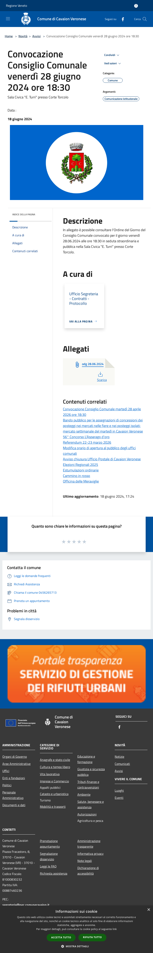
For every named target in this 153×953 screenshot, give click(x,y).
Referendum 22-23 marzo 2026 (87, 442)
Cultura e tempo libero (55, 767)
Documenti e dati (13, 805)
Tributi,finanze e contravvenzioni (88, 784)
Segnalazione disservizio (49, 856)
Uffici (5, 770)
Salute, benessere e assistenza (90, 804)
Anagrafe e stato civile (55, 759)
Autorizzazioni (87, 814)
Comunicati (122, 763)
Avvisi (36, 36)
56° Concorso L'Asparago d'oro (86, 436)
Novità (22, 36)
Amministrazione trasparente (88, 844)
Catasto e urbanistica (54, 793)
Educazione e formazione (86, 759)
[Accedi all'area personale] (136, 5)
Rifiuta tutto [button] (92, 937)
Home (9, 36)
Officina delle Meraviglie (81, 481)
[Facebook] (121, 19)
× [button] (148, 909)
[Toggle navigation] (8, 18)
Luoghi (119, 790)
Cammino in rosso (76, 475)
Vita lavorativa (50, 774)
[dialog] (76, 929)
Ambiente (83, 794)
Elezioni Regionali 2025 (80, 464)
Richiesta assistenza (53, 873)
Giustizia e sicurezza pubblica (91, 772)
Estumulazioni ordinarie (81, 470)
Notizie (119, 756)
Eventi (119, 797)
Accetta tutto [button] (61, 937)
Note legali (84, 860)
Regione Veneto (16, 5)
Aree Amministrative (16, 763)
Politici (7, 785)
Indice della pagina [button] (23, 214)
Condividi (112, 55)
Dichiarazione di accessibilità (88, 870)
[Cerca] (144, 19)
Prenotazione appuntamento (50, 844)
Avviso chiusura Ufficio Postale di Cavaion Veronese (102, 459)
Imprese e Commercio (54, 781)
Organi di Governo (14, 756)
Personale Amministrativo (12, 795)
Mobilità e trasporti (53, 806)
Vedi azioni (113, 63)
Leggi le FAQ (48, 866)
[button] (76, 946)
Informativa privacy (90, 853)
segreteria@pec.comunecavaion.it (25, 904)
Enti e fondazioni (13, 778)
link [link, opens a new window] (115, 929)
